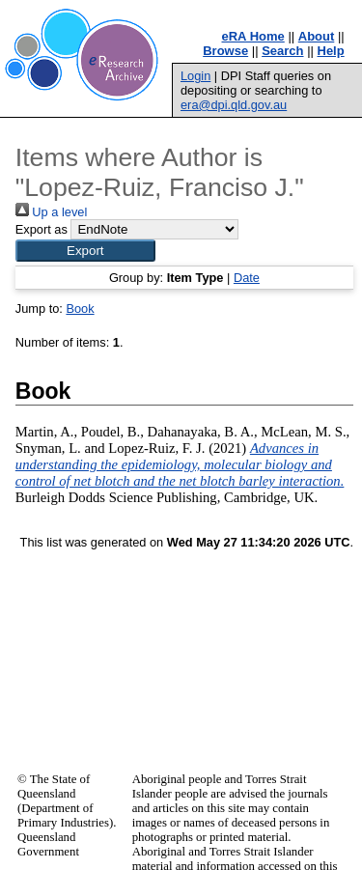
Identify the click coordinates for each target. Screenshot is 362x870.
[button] (85, 250)
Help (331, 50)
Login (195, 76)
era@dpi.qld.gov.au (234, 105)
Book (80, 308)
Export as (41, 229)
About (316, 36)
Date (247, 277)
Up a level (51, 212)
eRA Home (253, 36)
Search (282, 50)
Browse (225, 50)
